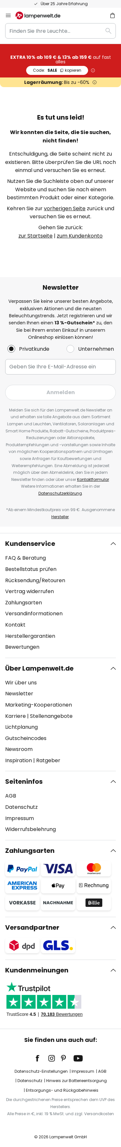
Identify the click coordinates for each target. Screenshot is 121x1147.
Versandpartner (32, 927)
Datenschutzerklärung (60, 493)
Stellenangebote (51, 716)
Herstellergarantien (30, 636)
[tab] (60, 595)
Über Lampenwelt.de (39, 668)
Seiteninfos (24, 781)
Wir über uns (21, 682)
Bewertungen (22, 647)
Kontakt (15, 624)
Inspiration (18, 760)
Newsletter (19, 693)
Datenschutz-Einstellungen (41, 1071)
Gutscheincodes (25, 738)
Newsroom (19, 749)
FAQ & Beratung (25, 558)
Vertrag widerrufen (29, 591)
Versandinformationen (34, 613)
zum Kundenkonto (80, 235)
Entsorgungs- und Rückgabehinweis (62, 1090)
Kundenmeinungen (36, 970)
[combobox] (60, 31)
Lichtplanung (21, 727)
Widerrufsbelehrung (30, 829)
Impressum (19, 818)
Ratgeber (48, 760)
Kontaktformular (93, 479)
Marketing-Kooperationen (38, 705)
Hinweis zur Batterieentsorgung (76, 1080)
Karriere (15, 716)
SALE (57, 70)
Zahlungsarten (23, 602)
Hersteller (60, 516)
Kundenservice (30, 543)
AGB (10, 795)
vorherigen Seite (65, 208)
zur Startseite (35, 235)
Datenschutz (21, 807)
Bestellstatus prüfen (30, 569)
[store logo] (41, 15)
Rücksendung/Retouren (35, 580)
